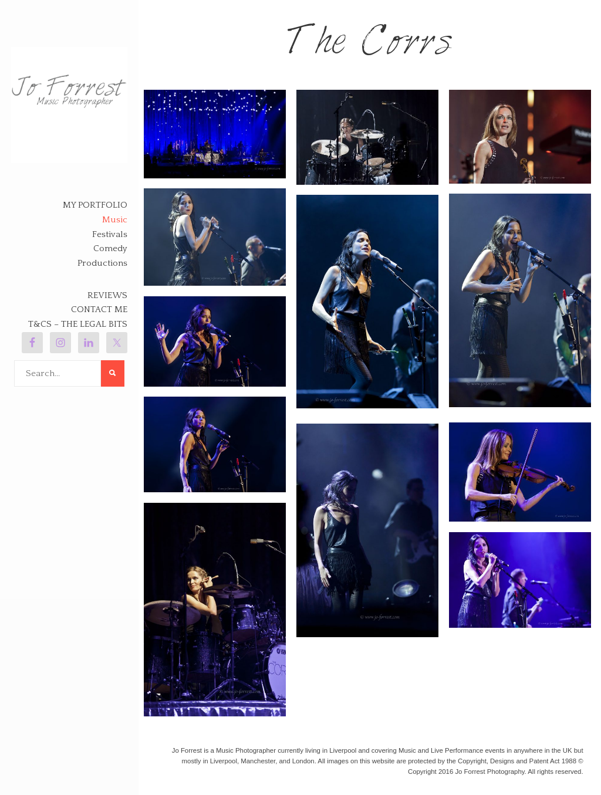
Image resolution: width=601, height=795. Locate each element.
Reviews (107, 295)
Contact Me (99, 309)
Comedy (110, 248)
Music (114, 220)
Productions (102, 263)
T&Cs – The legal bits (77, 324)
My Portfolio (95, 205)
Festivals (109, 234)
